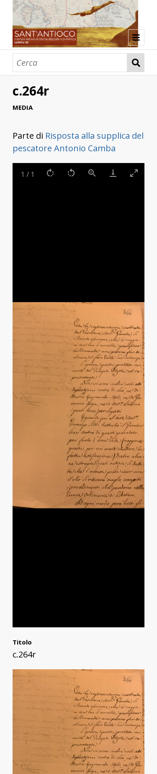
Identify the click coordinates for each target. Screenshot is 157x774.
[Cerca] (70, 62)
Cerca (135, 62)
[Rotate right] (50, 173)
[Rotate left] (71, 173)
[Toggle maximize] (134, 173)
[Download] (113, 173)
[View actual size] (92, 173)
